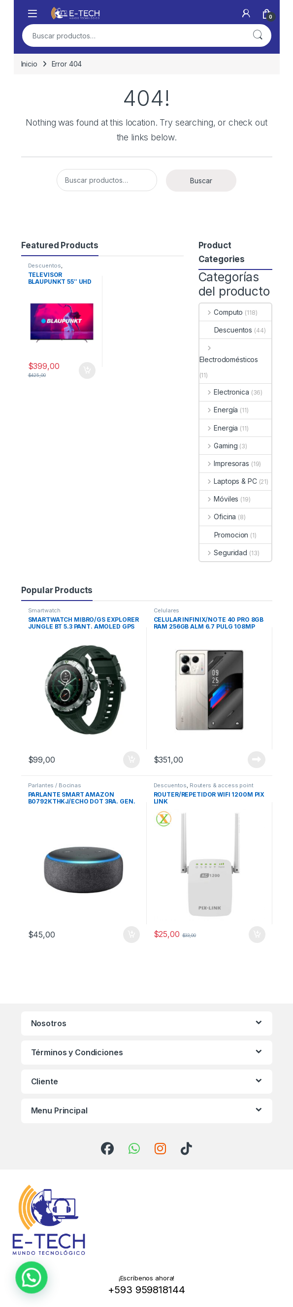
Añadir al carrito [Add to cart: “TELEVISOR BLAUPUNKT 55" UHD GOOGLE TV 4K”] (87, 370)
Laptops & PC (228, 481)
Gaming (218, 445)
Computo (221, 312)
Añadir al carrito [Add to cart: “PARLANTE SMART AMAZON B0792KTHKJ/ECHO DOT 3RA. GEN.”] (131, 934)
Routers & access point (222, 785)
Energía (218, 409)
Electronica (224, 392)
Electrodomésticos (229, 353)
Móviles (219, 499)
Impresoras (224, 463)
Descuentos (45, 265)
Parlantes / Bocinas (54, 785)
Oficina (217, 516)
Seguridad (223, 552)
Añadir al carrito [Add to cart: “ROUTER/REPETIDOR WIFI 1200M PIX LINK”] (257, 934)
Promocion (224, 535)
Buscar (257, 35)
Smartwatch (44, 610)
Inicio (29, 64)
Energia (218, 428)
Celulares (167, 610)
